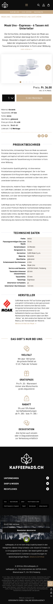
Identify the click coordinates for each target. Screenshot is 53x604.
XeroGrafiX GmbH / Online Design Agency (26, 600)
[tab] (38, 5)
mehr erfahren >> (26, 49)
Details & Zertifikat (37, 556)
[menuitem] (43, 5)
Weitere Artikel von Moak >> (25, 323)
